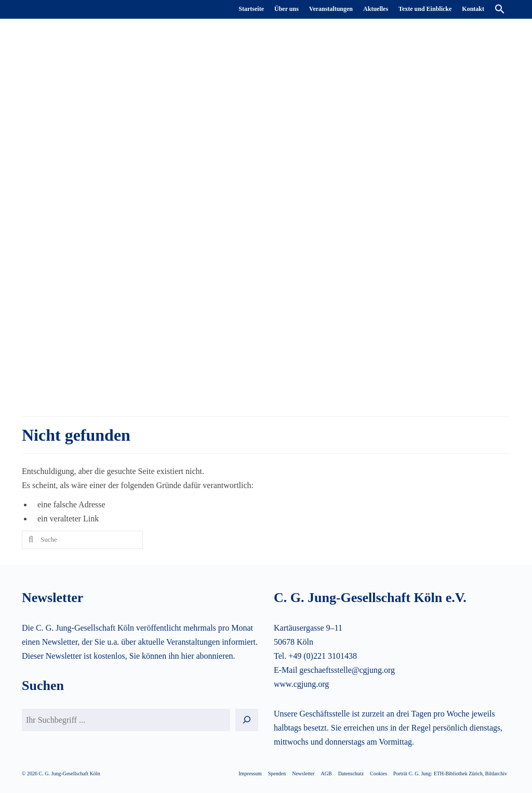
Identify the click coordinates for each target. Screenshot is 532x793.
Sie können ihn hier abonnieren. (182, 655)
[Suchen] (246, 720)
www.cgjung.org (301, 684)
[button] (499, 9)
